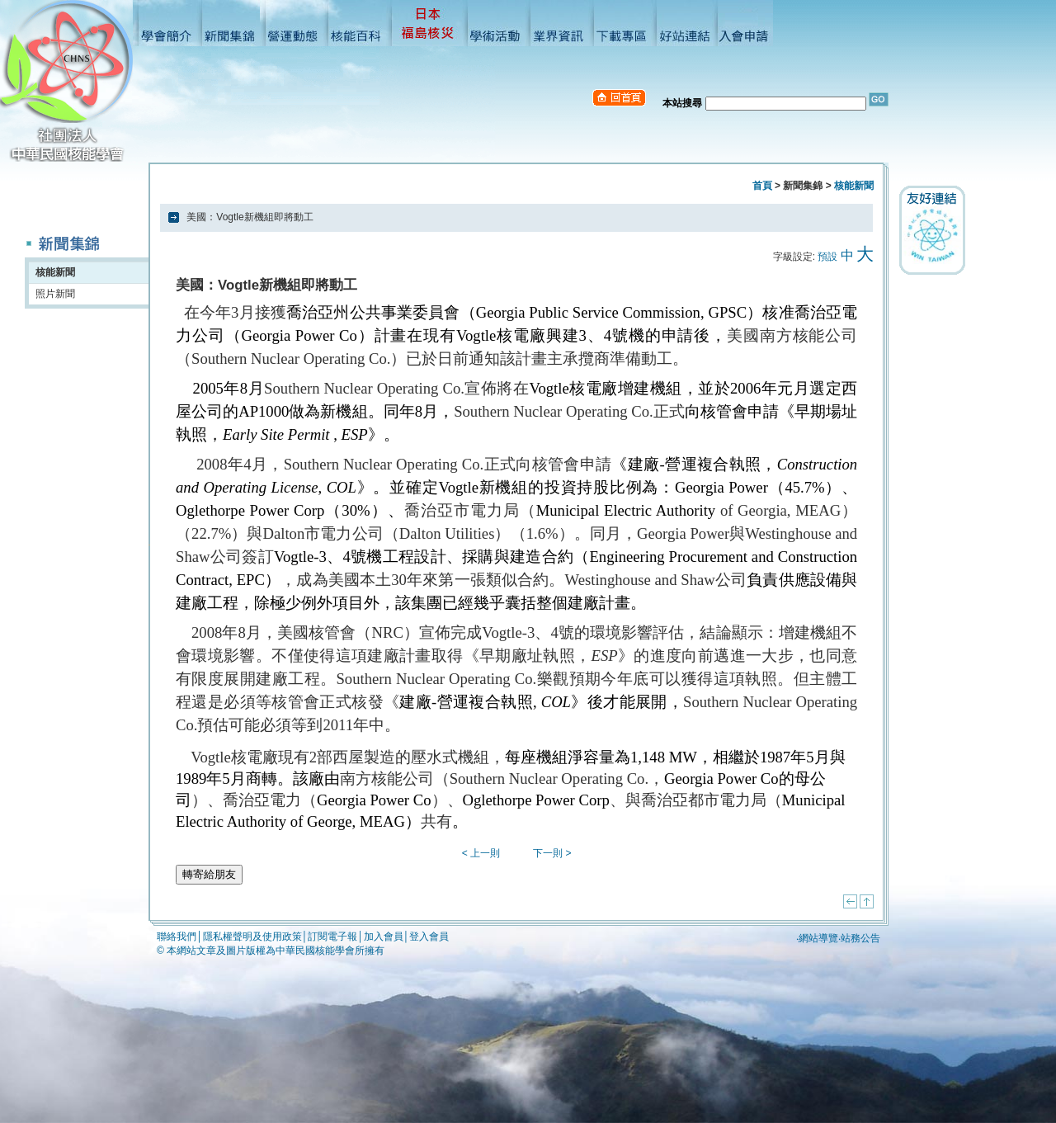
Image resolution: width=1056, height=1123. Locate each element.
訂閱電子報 (332, 936)
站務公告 (860, 938)
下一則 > (552, 853)
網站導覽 (818, 938)
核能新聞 (55, 272)
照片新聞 (55, 294)
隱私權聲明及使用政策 (252, 936)
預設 (827, 256)
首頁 (762, 185)
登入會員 (429, 936)
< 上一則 (481, 853)
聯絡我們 (176, 936)
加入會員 (383, 936)
